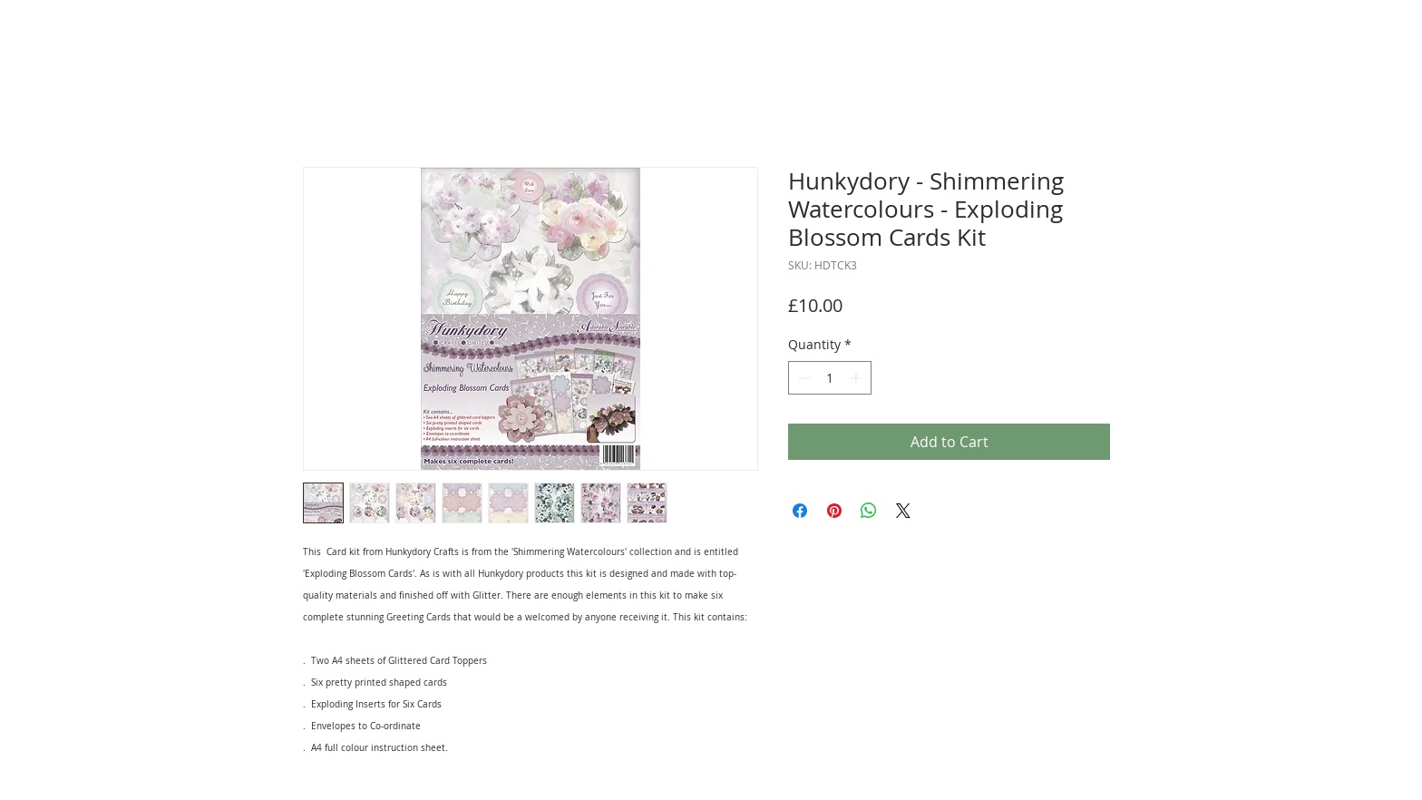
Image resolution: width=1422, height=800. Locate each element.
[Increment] (857, 378)
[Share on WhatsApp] (869, 511)
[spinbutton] (829, 378)
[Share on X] (903, 511)
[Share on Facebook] (800, 511)
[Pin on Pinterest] (834, 511)
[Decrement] (802, 378)
